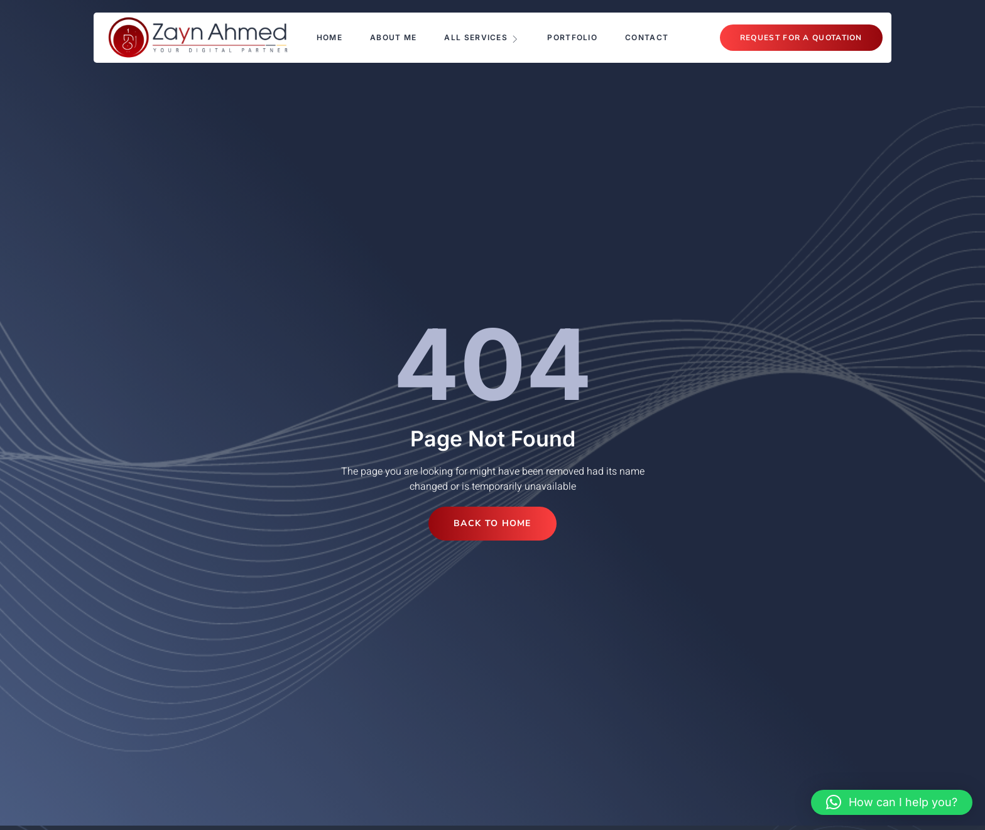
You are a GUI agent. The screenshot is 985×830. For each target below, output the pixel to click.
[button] (891, 802)
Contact (646, 37)
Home (329, 37)
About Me (393, 37)
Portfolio (572, 37)
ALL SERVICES (482, 38)
